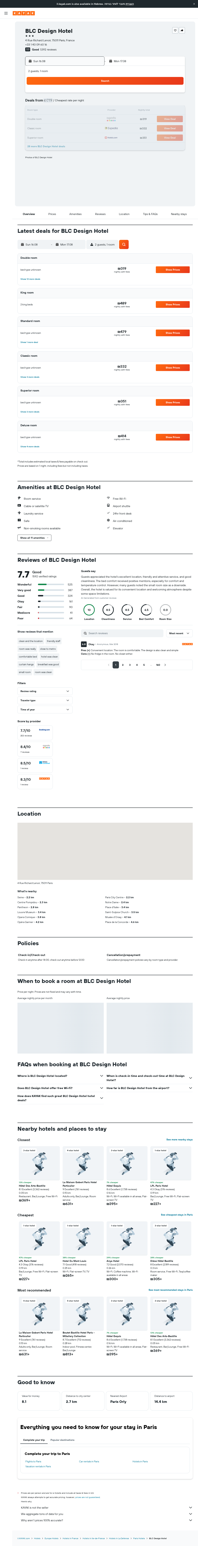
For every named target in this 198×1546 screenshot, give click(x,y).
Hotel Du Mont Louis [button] (74, 1261)
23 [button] (42, 128)
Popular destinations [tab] (62, 1440)
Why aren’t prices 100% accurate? (107, 1520)
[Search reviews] (125, 633)
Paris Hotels (139, 1538)
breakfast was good (48, 664)
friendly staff (53, 641)
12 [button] (68, 111)
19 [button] (68, 119)
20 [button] (76, 119)
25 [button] (59, 128)
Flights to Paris (33, 1461)
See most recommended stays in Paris (171, 1289)
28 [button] (84, 128)
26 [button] (67, 128)
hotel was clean (49, 656)
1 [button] (93, 94)
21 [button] (84, 119)
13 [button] (76, 111)
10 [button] (50, 111)
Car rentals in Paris (89, 1461)
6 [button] (76, 102)
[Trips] (6, 73)
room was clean (43, 672)
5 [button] (68, 102)
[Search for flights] (6, 24)
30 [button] (42, 136)
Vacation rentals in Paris (38, 1466)
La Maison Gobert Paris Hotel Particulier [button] (80, 1184)
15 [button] (93, 111)
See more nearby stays (179, 1139)
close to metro (48, 648)
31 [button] (51, 136)
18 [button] (59, 119)
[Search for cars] (6, 38)
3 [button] (51, 102)
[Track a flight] (6, 56)
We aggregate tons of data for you (107, 1514)
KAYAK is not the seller (107, 1507)
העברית (130, 3)
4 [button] (59, 102)
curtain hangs (26, 664)
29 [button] (93, 128)
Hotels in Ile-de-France (94, 1538)
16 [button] (42, 119)
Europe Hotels (51, 1538)
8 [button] (93, 102)
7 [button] (84, 102)
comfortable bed (28, 656)
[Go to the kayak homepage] (24, 13)
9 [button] (42, 111)
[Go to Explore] (6, 48)
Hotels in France (70, 1538)
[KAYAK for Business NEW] (6, 63)
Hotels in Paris (140, 1461)
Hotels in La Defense (119, 1538)
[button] (194, 4)
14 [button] (84, 111)
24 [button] (50, 128)
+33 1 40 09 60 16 (36, 44)
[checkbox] (35, 732)
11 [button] (59, 111)
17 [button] (51, 119)
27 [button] (76, 128)
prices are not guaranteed (87, 1497)
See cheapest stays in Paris (177, 1214)
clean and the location (31, 641)
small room (25, 672)
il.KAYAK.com (23, 1538)
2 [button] (42, 102)
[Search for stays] (6, 31)
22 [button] (93, 119)
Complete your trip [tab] (34, 1440)
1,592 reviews (48, 49)
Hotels (37, 1538)
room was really (27, 648)
